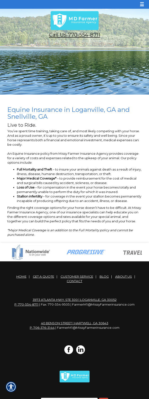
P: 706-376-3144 (42, 327)
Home (21, 276)
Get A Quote (43, 276)
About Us (123, 276)
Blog (104, 276)
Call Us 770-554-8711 (74, 35)
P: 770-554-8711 (26, 304)
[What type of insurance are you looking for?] (74, 44)
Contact (74, 281)
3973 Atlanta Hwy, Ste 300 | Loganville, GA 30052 (75, 300)
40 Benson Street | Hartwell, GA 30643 (74, 323)
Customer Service (77, 276)
